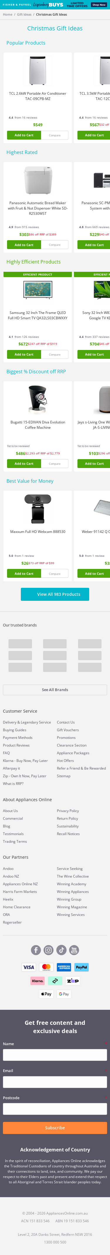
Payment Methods (18, 737)
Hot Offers (65, 760)
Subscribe (55, 1127)
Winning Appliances (73, 891)
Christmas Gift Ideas (51, 14)
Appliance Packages (73, 752)
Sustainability (68, 826)
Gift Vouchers (68, 729)
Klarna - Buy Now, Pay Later (25, 760)
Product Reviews (16, 745)
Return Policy (67, 818)
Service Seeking (70, 868)
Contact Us (66, 722)
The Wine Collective (73, 876)
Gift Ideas (24, 14)
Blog (6, 826)
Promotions (66, 737)
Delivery (9, 722)
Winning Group (69, 899)
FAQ (6, 752)
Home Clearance (17, 906)
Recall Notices (68, 833)
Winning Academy (71, 883)
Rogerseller (12, 922)
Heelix (8, 899)
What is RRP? (13, 783)
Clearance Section (72, 745)
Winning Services (71, 914)
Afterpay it (11, 768)
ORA (6, 914)
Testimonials (13, 833)
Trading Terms (15, 841)
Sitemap (63, 775)
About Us (10, 810)
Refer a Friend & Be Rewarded (81, 768)
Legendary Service (36, 722)
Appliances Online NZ (20, 883)
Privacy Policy (68, 810)
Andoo (8, 868)
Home (7, 14)
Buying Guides (14, 729)
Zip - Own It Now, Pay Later (24, 775)
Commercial (13, 818)
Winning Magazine (72, 906)
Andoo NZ (11, 876)
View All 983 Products (55, 594)
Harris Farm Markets (20, 891)
